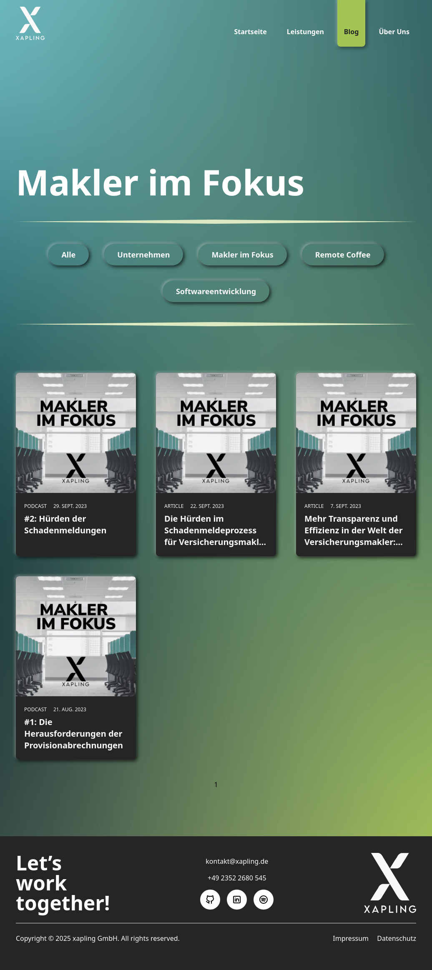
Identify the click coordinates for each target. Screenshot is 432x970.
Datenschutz (396, 938)
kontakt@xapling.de (237, 861)
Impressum (351, 938)
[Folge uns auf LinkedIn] (237, 900)
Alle (68, 255)
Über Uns (394, 31)
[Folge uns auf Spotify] (264, 900)
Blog (351, 31)
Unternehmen (143, 255)
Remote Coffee (343, 255)
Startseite (250, 31)
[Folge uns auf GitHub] (210, 900)
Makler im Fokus (242, 255)
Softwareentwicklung (216, 291)
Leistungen (305, 31)
